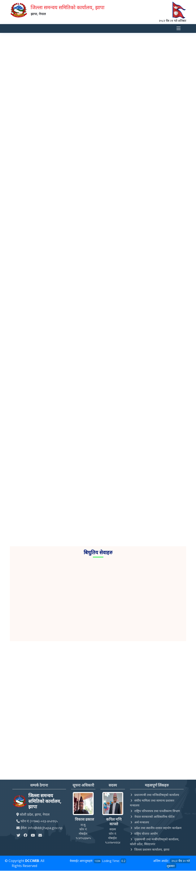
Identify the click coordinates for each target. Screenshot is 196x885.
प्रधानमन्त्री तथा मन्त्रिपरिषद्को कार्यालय (156, 795)
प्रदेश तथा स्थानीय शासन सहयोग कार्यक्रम (158, 828)
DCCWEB (32, 861)
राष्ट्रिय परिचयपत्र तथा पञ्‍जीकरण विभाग (157, 811)
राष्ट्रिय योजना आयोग (146, 833)
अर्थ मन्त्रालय (141, 822)
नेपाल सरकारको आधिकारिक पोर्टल (154, 816)
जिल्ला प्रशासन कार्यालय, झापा (151, 850)
